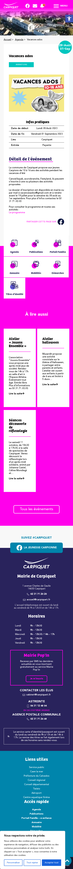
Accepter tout (51, 863)
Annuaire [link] (37, 822)
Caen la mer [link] (36, 772)
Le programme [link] (17, 212)
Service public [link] (36, 767)
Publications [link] (36, 814)
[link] (69, 18)
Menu (61, 6)
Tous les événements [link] (36, 509)
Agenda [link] (19, 40)
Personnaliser (13, 863)
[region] (32, 850)
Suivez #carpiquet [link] (36, 537)
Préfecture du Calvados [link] (36, 776)
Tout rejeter (32, 863)
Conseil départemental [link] (36, 784)
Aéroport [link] (37, 793)
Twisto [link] (36, 789)
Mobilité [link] (36, 827)
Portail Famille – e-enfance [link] (36, 818)
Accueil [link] (7, 40)
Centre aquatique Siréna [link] (36, 797)
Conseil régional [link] (36, 780)
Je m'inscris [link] (36, 679)
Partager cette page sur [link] (45, 222)
